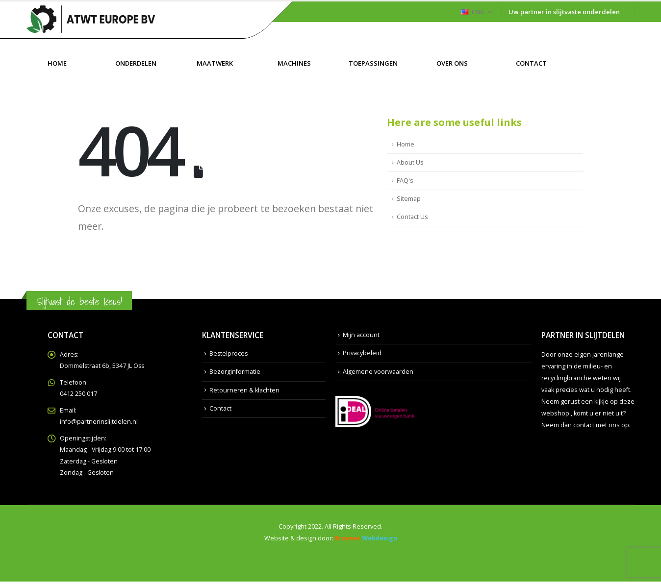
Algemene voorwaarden (378, 371)
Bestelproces (229, 353)
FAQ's (405, 180)
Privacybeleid (362, 353)
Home (57, 63)
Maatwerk (215, 63)
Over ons (452, 63)
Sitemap (409, 199)
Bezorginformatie (234, 371)
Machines (294, 63)
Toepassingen (373, 63)
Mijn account (361, 335)
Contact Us (412, 217)
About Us (410, 162)
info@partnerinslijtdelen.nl (99, 423)
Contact (531, 63)
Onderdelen (135, 63)
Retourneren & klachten (244, 390)
